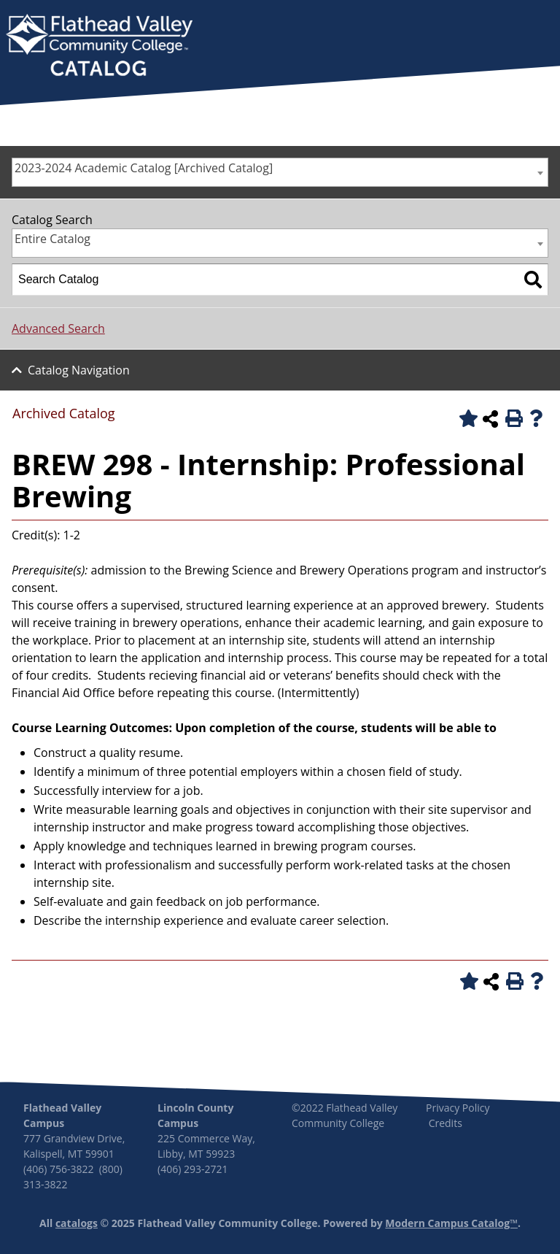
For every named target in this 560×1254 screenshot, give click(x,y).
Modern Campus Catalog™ (451, 1223)
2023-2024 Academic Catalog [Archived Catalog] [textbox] (144, 168)
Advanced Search (58, 328)
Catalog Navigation (79, 370)
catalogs (76, 1223)
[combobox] (280, 172)
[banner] (99, 47)
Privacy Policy (457, 1108)
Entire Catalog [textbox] (52, 239)
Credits (445, 1123)
